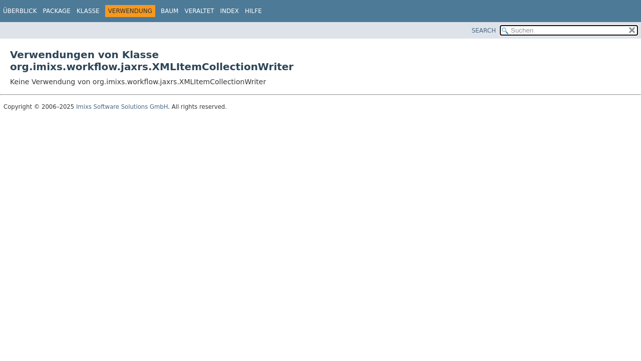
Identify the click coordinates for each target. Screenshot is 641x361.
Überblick (20, 11)
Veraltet (199, 11)
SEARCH (484, 30)
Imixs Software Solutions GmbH (122, 106)
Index (229, 11)
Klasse (88, 11)
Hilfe (253, 11)
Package (57, 11)
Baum (170, 11)
